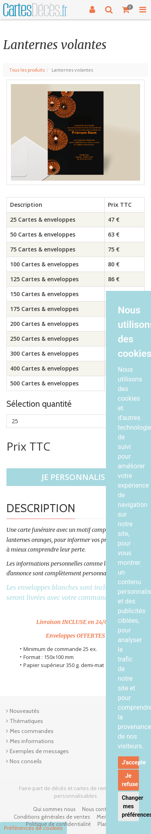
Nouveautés (24, 711)
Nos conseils (26, 761)
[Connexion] (92, 9)
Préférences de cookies (33, 828)
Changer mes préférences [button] (130, 806)
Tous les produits (27, 70)
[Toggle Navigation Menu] (142, 9)
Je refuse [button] (130, 779)
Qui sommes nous (54, 809)
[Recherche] (109, 9)
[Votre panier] (126, 9)
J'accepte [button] (130, 762)
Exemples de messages (39, 751)
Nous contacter (100, 809)
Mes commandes (32, 731)
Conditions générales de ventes (52, 816)
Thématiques (26, 721)
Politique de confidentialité (58, 824)
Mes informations (32, 741)
